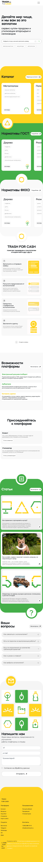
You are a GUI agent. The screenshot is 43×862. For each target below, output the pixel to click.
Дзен (2, 835)
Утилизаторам (26, 813)
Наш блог (3, 813)
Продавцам (25, 811)
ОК (2, 832)
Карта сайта (4, 818)
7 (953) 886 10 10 (27, 825)
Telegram (3, 828)
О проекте (4, 816)
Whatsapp (4, 830)
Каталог (3, 809)
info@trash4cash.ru (27, 828)
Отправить (21, 774)
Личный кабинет (27, 809)
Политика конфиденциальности (28, 841)
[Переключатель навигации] (38, 3)
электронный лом (8, 46)
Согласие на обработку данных (16, 768)
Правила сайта (12, 841)
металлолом (31, 46)
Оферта (9, 843)
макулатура (20, 46)
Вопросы (3, 811)
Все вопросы (36, 626)
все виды (7, 110)
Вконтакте (4, 825)
